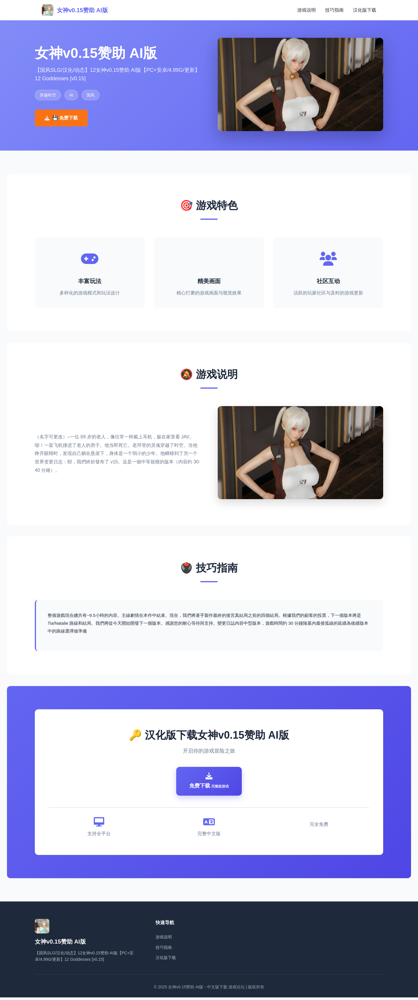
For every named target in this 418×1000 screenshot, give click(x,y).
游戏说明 (306, 10)
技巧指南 (334, 10)
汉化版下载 (364, 10)
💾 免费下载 (61, 117)
